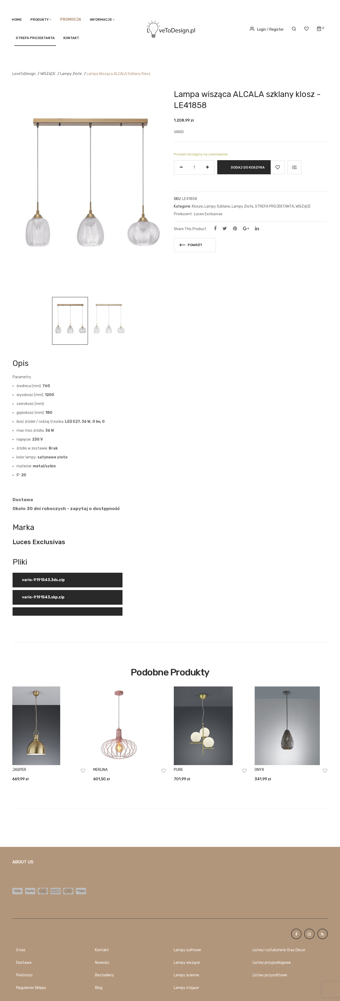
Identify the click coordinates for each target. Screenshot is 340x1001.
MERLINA (100, 769)
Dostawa (23, 962)
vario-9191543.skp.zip (43, 597)
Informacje (101, 19)
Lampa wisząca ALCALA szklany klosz (119, 74)
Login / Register (267, 29)
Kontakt (71, 38)
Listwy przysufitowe (270, 975)
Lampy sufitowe (187, 950)
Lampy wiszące (187, 962)
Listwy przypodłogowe (272, 962)
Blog (98, 988)
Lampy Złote (71, 74)
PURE (178, 769)
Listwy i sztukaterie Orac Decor (279, 950)
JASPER (19, 769)
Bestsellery (104, 975)
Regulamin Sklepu (31, 988)
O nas (20, 950)
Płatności (24, 975)
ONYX (259, 769)
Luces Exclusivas (208, 214)
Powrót (191, 245)
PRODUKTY (39, 19)
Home (17, 19)
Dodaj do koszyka (248, 167)
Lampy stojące (186, 988)
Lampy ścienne (186, 975)
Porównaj (294, 167)
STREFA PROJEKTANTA (35, 38)
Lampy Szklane (217, 206)
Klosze (197, 206)
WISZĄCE (47, 74)
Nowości (102, 962)
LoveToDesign (24, 74)
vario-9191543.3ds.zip (43, 580)
